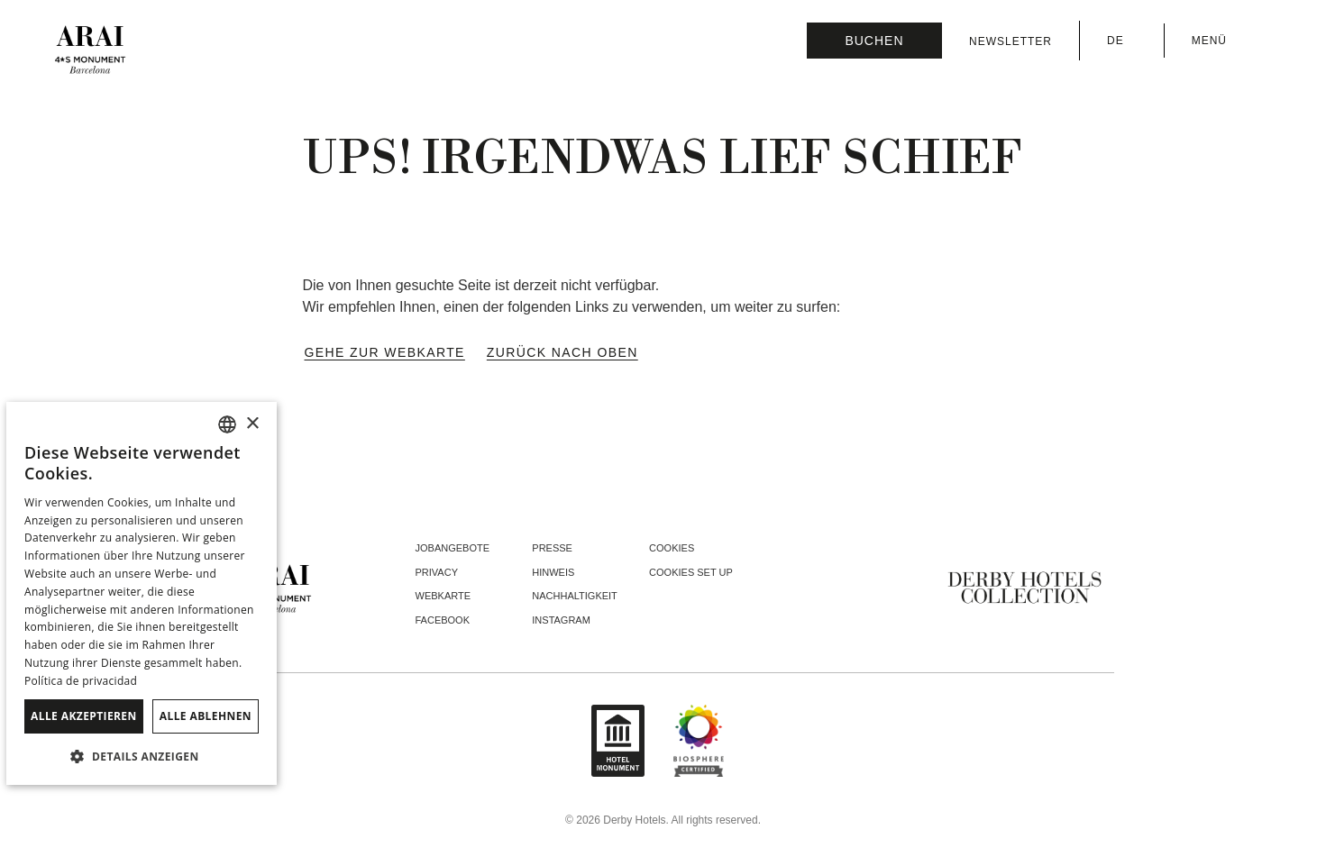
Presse (552, 547)
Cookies (671, 547)
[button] (141, 756)
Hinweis (553, 572)
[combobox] (227, 424)
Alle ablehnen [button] (205, 716)
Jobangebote (453, 547)
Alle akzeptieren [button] (84, 716)
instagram (561, 620)
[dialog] (141, 593)
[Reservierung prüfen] (874, 41)
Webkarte (443, 595)
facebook (443, 620)
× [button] (252, 424)
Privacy (437, 572)
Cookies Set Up (691, 572)
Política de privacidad (80, 680)
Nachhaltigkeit (574, 595)
